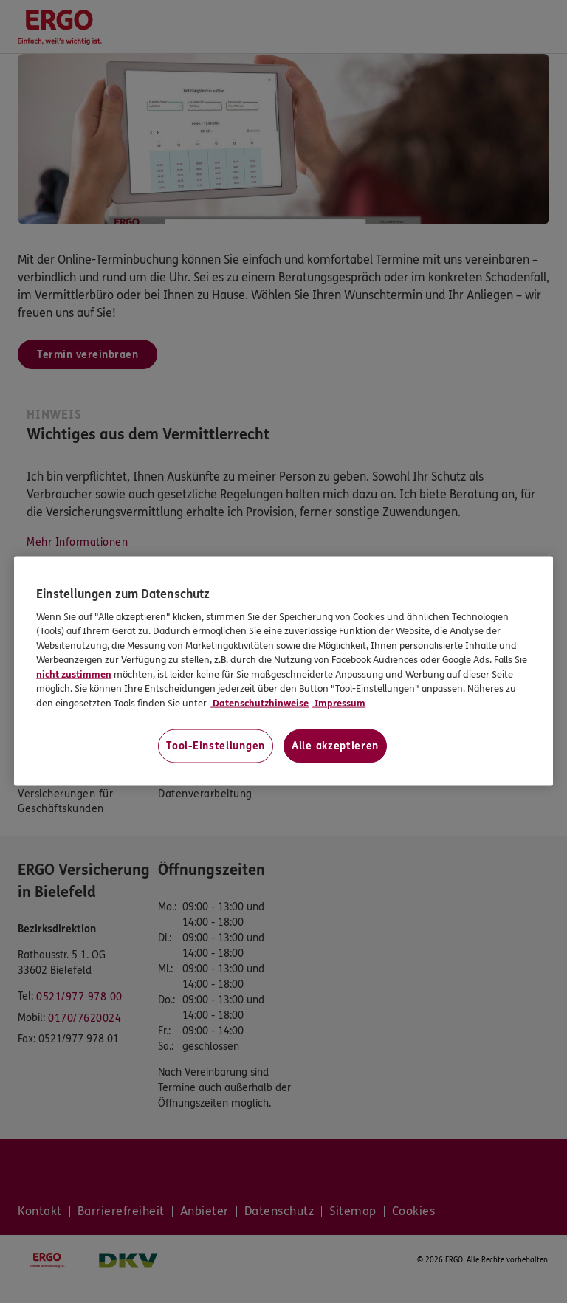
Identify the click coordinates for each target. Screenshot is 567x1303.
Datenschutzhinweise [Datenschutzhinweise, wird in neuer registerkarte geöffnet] (259, 703)
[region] (283, 671)
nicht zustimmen (73, 674)
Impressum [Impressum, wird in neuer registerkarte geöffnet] (338, 703)
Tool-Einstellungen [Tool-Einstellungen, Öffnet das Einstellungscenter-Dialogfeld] (215, 746)
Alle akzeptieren (335, 746)
